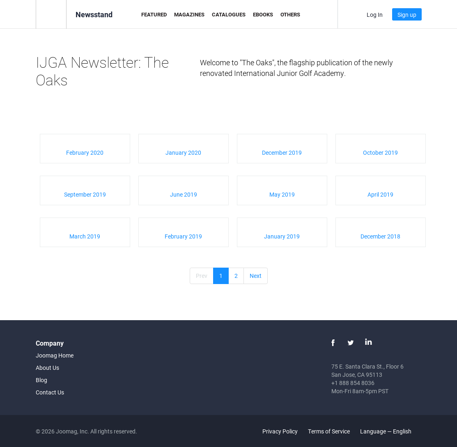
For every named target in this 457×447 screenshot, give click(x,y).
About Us (47, 367)
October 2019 (380, 152)
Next (256, 276)
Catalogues (229, 14)
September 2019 (85, 194)
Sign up (406, 14)
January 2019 (282, 236)
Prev (201, 276)
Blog (41, 380)
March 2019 (84, 236)
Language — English (390, 431)
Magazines (189, 14)
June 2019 (183, 194)
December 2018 (380, 236)
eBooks (263, 14)
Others (290, 14)
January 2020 (183, 152)
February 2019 (183, 236)
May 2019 (282, 194)
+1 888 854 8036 (352, 383)
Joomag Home (54, 355)
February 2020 (84, 152)
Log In (375, 14)
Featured (154, 14)
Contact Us (50, 392)
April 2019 (380, 194)
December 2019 (282, 152)
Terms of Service (329, 431)
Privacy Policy (280, 431)
